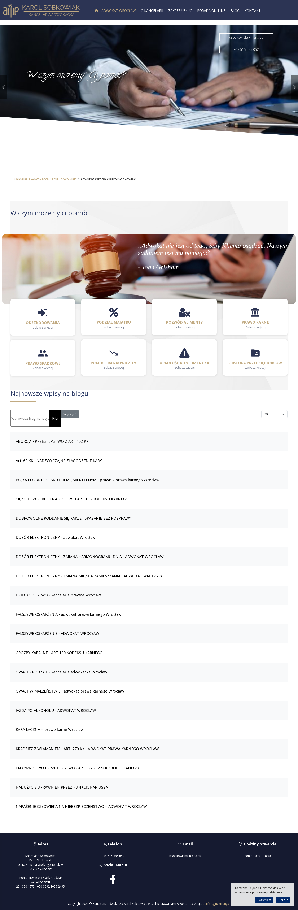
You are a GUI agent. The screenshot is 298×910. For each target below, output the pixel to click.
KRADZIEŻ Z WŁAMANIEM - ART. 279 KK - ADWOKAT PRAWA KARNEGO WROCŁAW (87, 748)
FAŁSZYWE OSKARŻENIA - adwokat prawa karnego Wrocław (68, 614)
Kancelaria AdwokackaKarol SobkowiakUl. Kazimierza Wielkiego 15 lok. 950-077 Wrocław (40, 862)
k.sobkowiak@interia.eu (185, 856)
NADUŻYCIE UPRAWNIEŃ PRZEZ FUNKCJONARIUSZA (62, 787)
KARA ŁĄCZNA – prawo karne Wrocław (50, 729)
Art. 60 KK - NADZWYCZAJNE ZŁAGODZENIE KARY (59, 460)
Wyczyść (69, 414)
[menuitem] (115, 10)
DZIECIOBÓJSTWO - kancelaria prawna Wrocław (58, 595)
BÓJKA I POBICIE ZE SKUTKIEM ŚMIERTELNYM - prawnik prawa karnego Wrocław (87, 479)
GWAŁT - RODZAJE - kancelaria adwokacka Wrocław (61, 671)
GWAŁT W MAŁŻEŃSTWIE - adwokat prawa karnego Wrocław (70, 691)
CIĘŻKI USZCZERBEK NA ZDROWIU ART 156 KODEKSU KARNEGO (72, 498)
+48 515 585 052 (112, 856)
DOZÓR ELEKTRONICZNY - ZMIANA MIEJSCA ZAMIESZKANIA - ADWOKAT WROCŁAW (89, 575)
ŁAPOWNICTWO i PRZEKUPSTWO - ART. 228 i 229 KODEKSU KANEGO (77, 768)
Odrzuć (283, 900)
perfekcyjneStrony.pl (216, 904)
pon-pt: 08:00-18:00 (258, 856)
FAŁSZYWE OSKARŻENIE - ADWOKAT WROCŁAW (57, 633)
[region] (149, 87)
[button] (3, 87)
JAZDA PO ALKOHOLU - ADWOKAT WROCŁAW (56, 710)
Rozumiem (264, 900)
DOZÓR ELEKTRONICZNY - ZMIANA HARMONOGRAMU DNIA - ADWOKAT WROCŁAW (90, 556)
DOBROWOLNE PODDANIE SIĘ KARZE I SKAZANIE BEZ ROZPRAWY (73, 518)
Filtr (55, 418)
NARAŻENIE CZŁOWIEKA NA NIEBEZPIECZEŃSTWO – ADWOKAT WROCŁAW (81, 806)
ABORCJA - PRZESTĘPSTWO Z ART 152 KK (52, 441)
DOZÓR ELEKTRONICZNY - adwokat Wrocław (55, 537)
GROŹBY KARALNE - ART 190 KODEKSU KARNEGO (59, 652)
